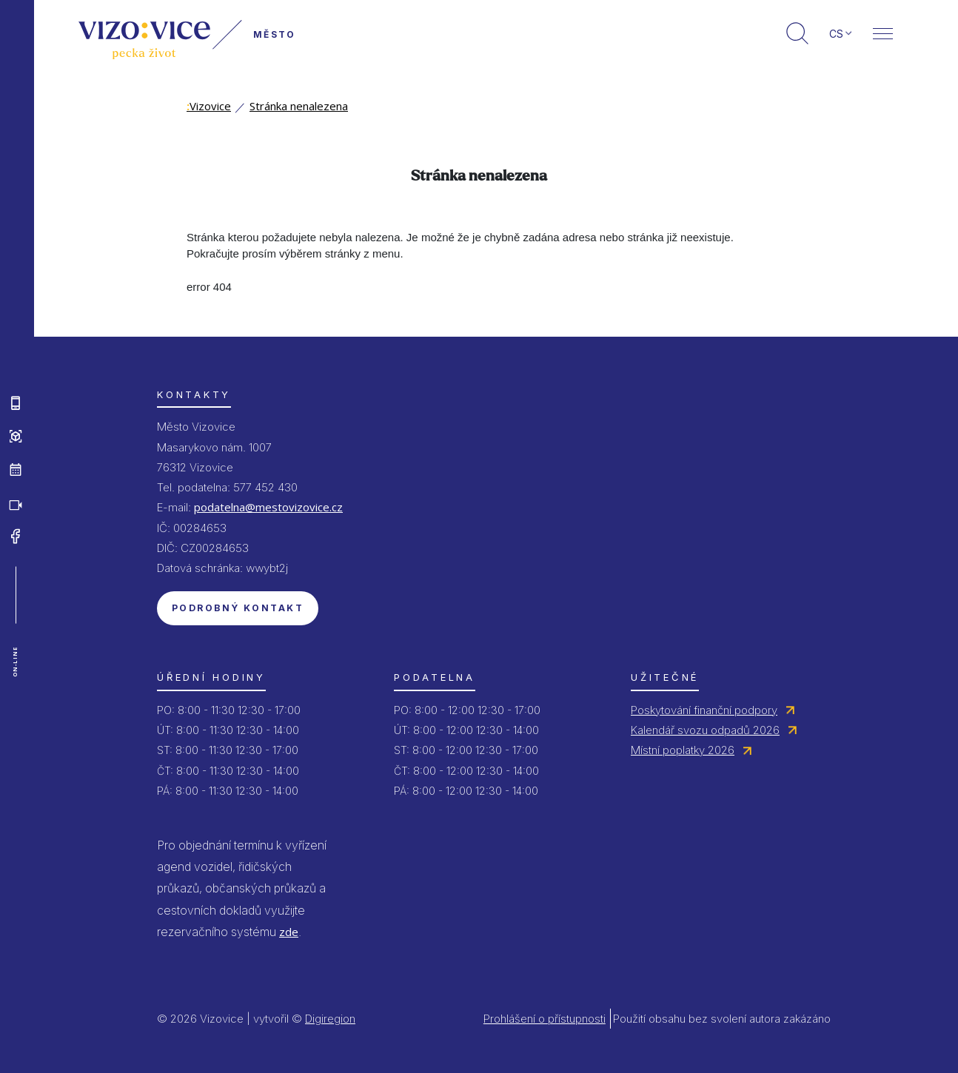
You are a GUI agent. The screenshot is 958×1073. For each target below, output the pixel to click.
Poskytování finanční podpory (704, 710)
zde (288, 931)
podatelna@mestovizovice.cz (268, 507)
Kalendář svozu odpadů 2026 (705, 730)
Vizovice (209, 105)
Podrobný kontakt (238, 607)
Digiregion (330, 1019)
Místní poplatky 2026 (682, 750)
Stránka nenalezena (298, 105)
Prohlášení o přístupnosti (544, 1019)
